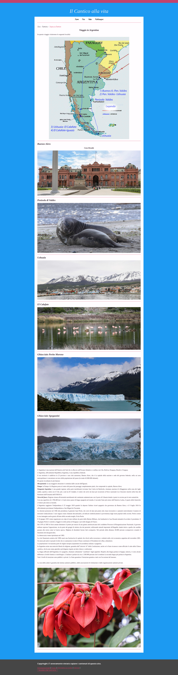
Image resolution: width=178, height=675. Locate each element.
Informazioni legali (43, 668)
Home (77, 19)
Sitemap (76, 668)
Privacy (53, 668)
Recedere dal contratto (47, 670)
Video (90, 19)
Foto (83, 19)
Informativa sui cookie (64, 668)
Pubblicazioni (99, 19)
